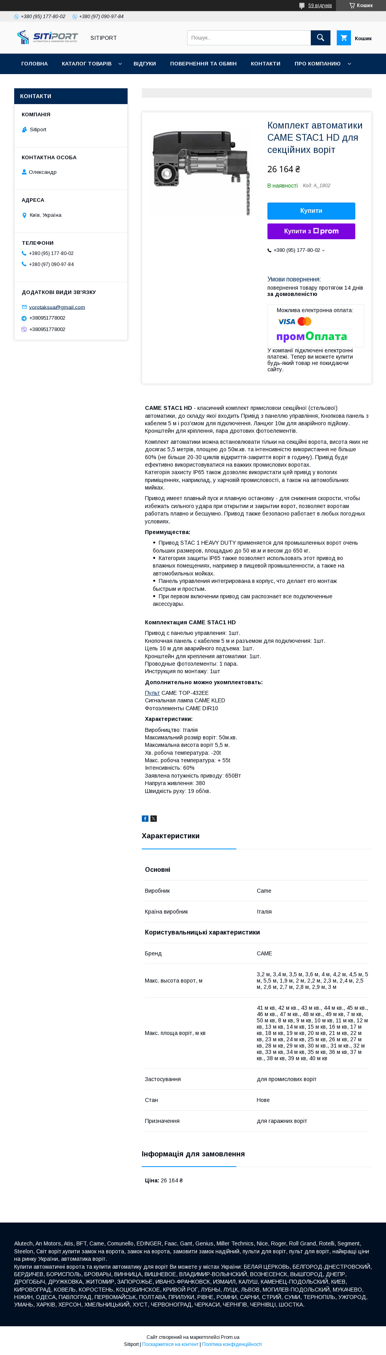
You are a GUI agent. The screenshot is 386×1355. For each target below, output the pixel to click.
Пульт (152, 693)
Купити (312, 210)
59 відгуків (320, 5)
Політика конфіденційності (232, 1344)
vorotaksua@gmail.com (57, 307)
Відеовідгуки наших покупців (143, 84)
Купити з (311, 231)
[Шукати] (320, 37)
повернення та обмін (203, 64)
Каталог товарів (86, 64)
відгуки (145, 64)
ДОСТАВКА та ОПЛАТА (52, 84)
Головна (34, 64)
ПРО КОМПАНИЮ (318, 64)
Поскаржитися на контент (170, 1344)
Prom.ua (230, 1337)
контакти (265, 64)
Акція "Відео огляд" (233, 84)
